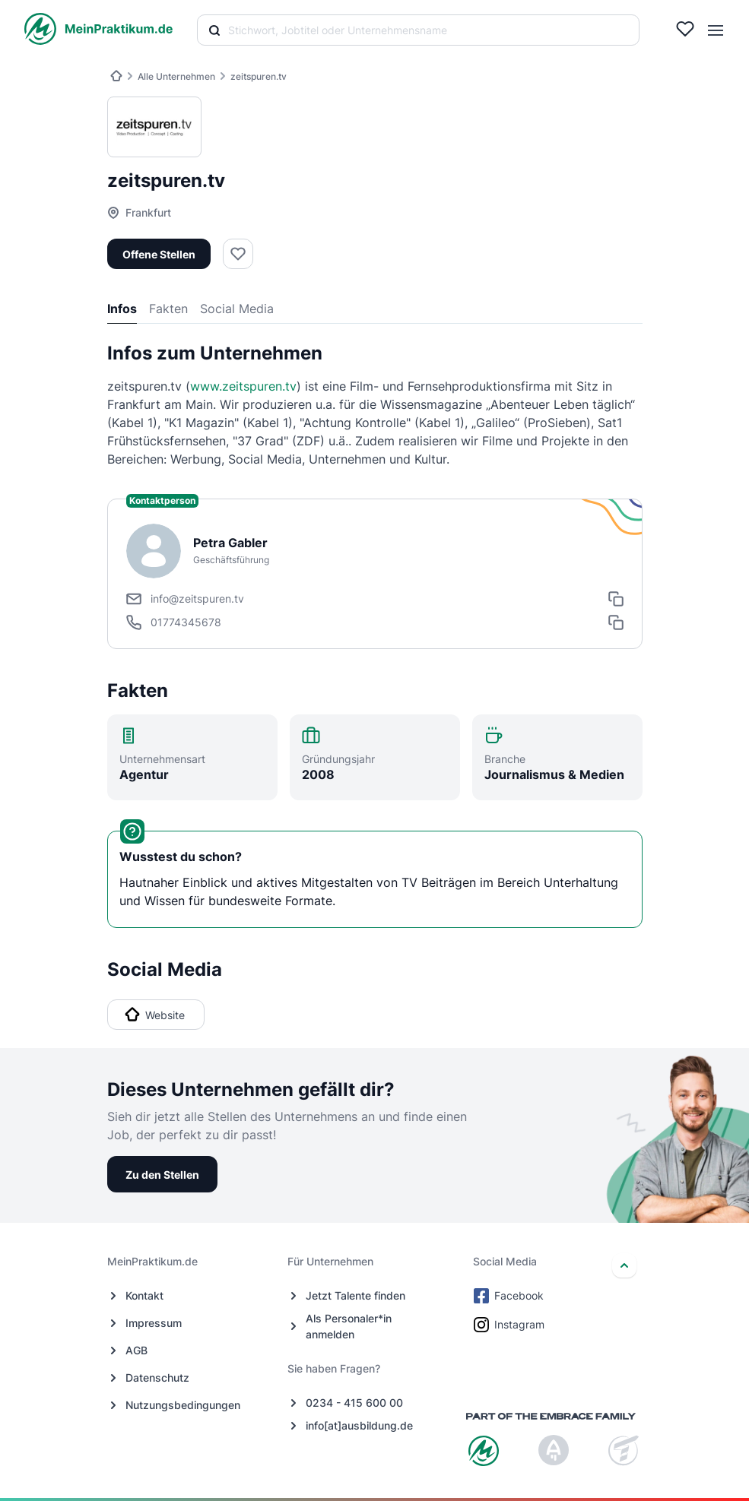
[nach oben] (624, 1265)
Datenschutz (157, 1377)
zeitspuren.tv (258, 76)
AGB (136, 1350)
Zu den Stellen (162, 1174)
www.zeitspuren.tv (243, 386)
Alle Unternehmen (176, 76)
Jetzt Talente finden (355, 1295)
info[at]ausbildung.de (359, 1425)
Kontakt (144, 1295)
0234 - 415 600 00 (354, 1402)
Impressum (153, 1322)
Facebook (510, 1295)
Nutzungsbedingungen (182, 1404)
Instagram (510, 1324)
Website (155, 1014)
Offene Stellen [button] (158, 254)
